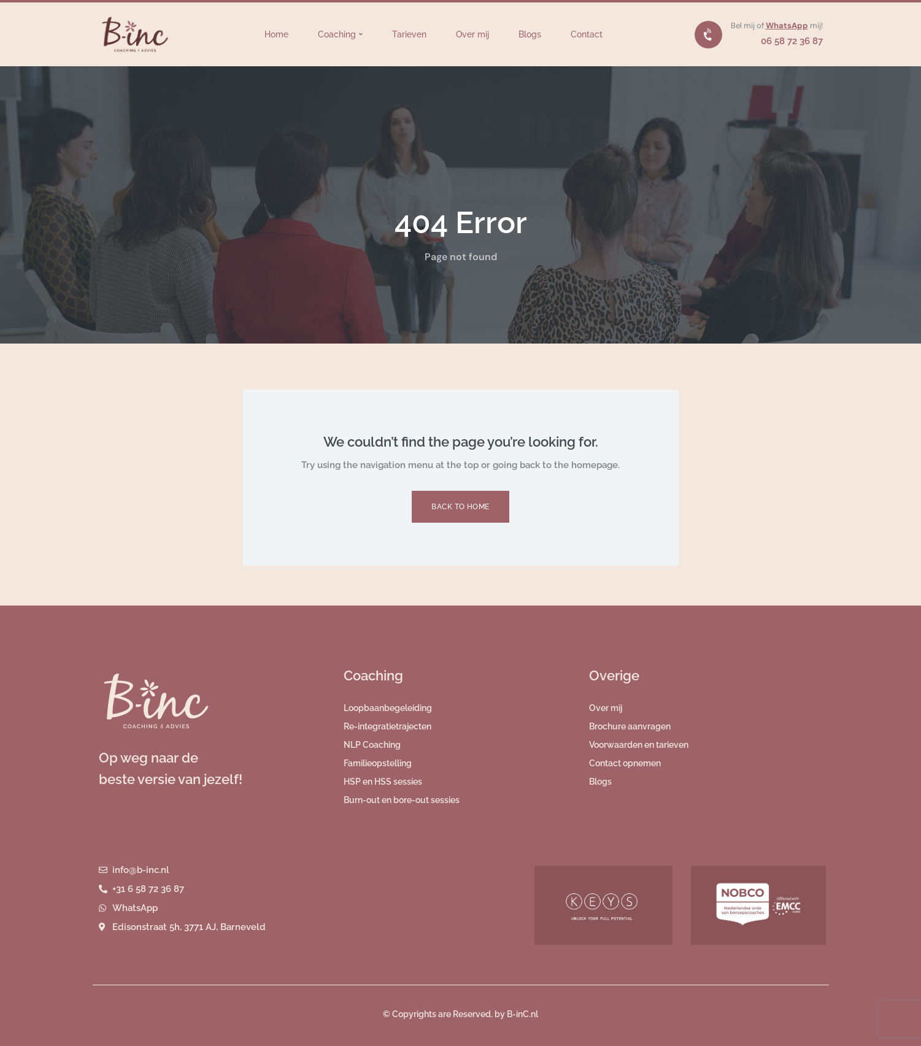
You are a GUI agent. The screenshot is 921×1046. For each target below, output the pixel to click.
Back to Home (460, 506)
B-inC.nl (522, 1014)
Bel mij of (748, 25)
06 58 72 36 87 (792, 41)
